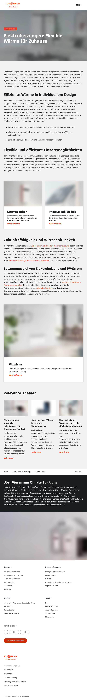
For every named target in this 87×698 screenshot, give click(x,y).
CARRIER (26, 696)
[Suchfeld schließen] (72, 5)
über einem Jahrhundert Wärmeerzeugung (50, 246)
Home (6, 472)
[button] (43, 690)
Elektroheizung (40, 472)
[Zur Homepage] (13, 4)
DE (77, 5)
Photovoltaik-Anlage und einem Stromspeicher (28, 260)
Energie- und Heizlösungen (21, 472)
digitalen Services (44, 288)
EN (80, 5)
